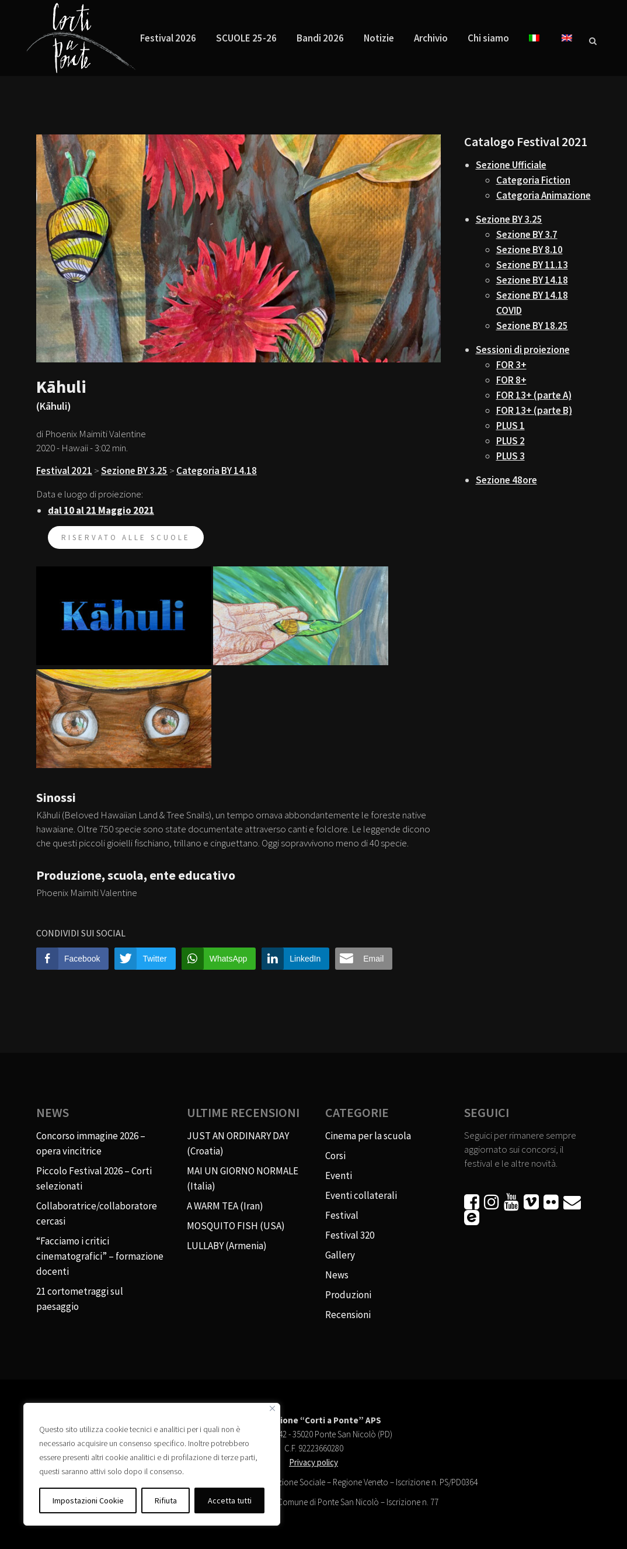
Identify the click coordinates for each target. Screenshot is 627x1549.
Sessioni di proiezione (523, 349)
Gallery (340, 1255)
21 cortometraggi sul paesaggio (79, 1299)
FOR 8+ (511, 380)
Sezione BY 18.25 (532, 325)
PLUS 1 (510, 425)
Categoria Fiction (533, 180)
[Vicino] (272, 1408)
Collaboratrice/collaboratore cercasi (96, 1213)
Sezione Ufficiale (511, 164)
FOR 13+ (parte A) (534, 395)
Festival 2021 (64, 470)
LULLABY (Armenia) (227, 1245)
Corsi (335, 1155)
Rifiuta (166, 1500)
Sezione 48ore (506, 479)
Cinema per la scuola (368, 1135)
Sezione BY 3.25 (134, 470)
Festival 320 (349, 1235)
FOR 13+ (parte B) (534, 410)
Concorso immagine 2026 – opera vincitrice (90, 1143)
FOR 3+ (511, 364)
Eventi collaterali (361, 1195)
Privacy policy (313, 1462)
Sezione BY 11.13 (532, 264)
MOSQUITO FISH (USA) (236, 1225)
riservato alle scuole (125, 537)
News (337, 1274)
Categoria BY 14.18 (216, 470)
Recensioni (348, 1314)
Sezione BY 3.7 (527, 234)
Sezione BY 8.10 (529, 249)
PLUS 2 (510, 440)
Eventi (338, 1175)
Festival (341, 1215)
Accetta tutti (230, 1500)
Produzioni (348, 1294)
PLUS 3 (510, 456)
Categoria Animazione (543, 195)
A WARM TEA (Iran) (225, 1205)
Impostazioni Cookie (88, 1500)
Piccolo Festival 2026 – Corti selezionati (94, 1178)
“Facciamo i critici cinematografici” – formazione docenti (99, 1256)
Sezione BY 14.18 (532, 280)
